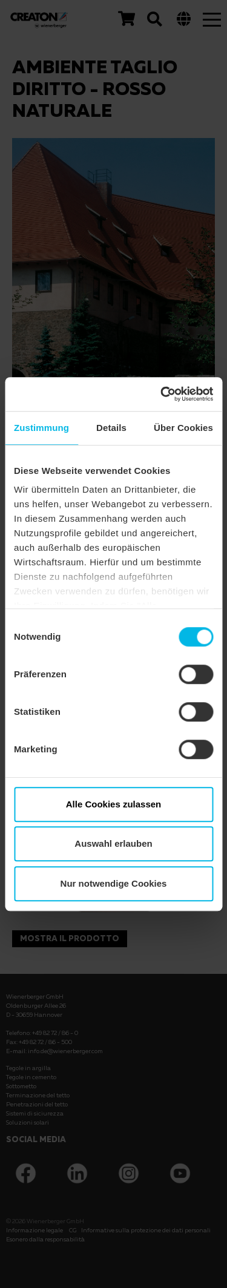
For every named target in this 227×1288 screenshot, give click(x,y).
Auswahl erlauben (113, 843)
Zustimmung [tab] (41, 427)
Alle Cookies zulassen (114, 804)
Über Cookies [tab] (183, 427)
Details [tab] (111, 427)
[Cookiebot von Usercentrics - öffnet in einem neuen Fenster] (161, 394)
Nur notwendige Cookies (114, 883)
